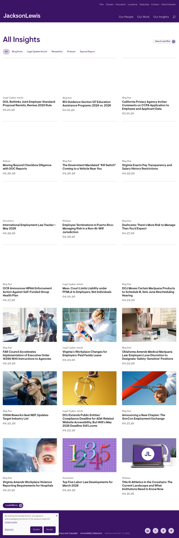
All (6, 52)
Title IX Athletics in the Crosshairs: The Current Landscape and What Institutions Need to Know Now (147, 486)
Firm (102, 5)
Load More (11, 505)
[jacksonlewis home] (21, 14)
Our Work (143, 17)
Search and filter (162, 41)
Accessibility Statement (91, 533)
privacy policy (11, 522)
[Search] (173, 17)
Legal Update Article (37, 52)
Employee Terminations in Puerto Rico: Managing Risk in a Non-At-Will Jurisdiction (88, 229)
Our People (126, 17)
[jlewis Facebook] (163, 531)
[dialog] (31, 524)
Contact (155, 5)
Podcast (71, 52)
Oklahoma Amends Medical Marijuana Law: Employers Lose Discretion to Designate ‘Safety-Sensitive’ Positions (147, 355)
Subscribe (144, 5)
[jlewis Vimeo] (171, 531)
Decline (36, 530)
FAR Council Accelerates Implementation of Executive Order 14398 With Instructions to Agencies (27, 355)
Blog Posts (17, 52)
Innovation (121, 5)
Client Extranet (168, 5)
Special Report (87, 52)
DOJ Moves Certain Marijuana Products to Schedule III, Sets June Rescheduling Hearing (148, 292)
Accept (49, 530)
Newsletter (57, 52)
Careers (110, 5)
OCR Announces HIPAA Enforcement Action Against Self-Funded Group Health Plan (27, 292)
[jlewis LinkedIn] (147, 531)
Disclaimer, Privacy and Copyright (61, 533)
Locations (132, 5)
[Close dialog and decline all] (57, 515)
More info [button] (9, 530)
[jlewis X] (155, 531)
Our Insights (161, 17)
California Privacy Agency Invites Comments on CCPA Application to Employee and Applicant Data (145, 105)
